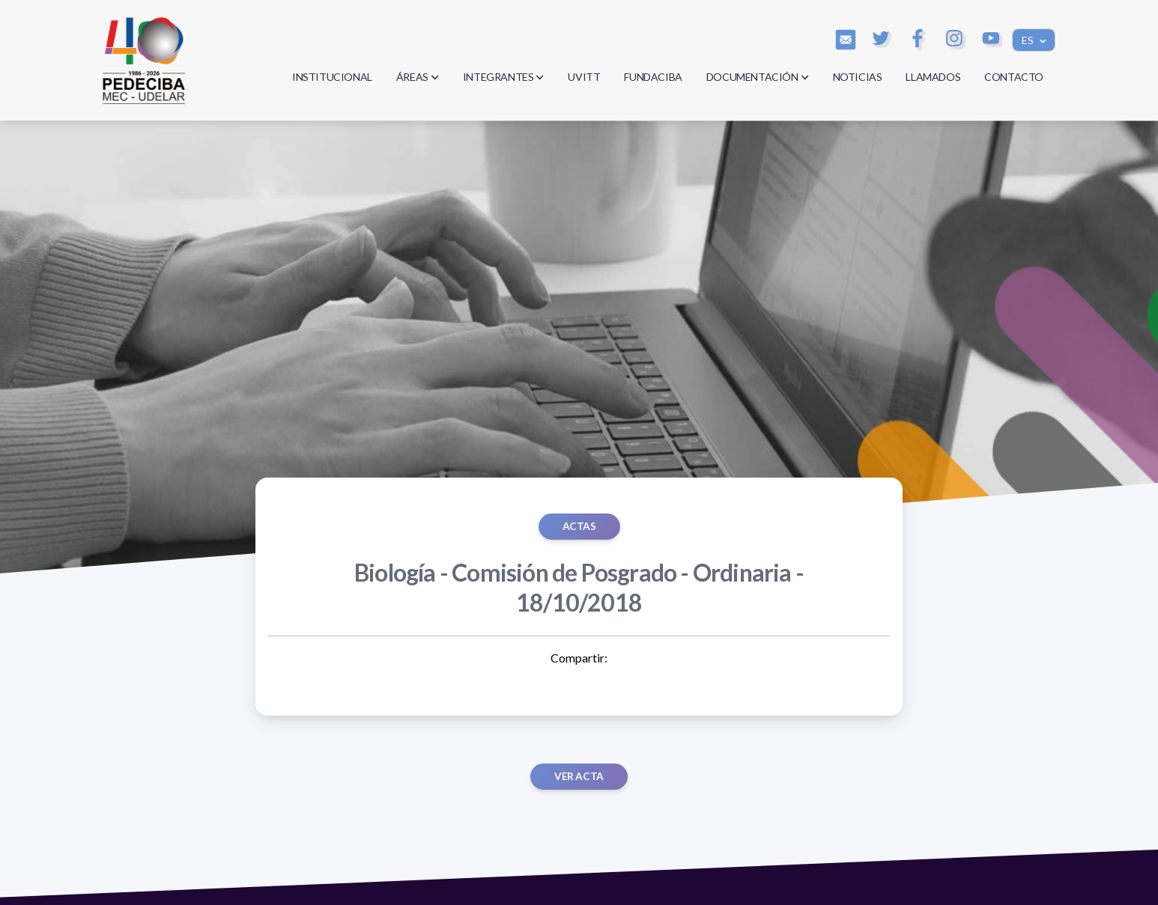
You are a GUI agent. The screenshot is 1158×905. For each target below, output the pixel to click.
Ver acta (579, 776)
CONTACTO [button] (1013, 76)
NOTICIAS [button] (857, 76)
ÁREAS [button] (417, 76)
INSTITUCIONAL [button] (332, 76)
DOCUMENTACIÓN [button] (757, 76)
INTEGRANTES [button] (504, 76)
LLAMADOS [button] (933, 76)
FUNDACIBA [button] (653, 76)
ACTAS (579, 526)
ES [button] (1029, 40)
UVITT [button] (584, 76)
